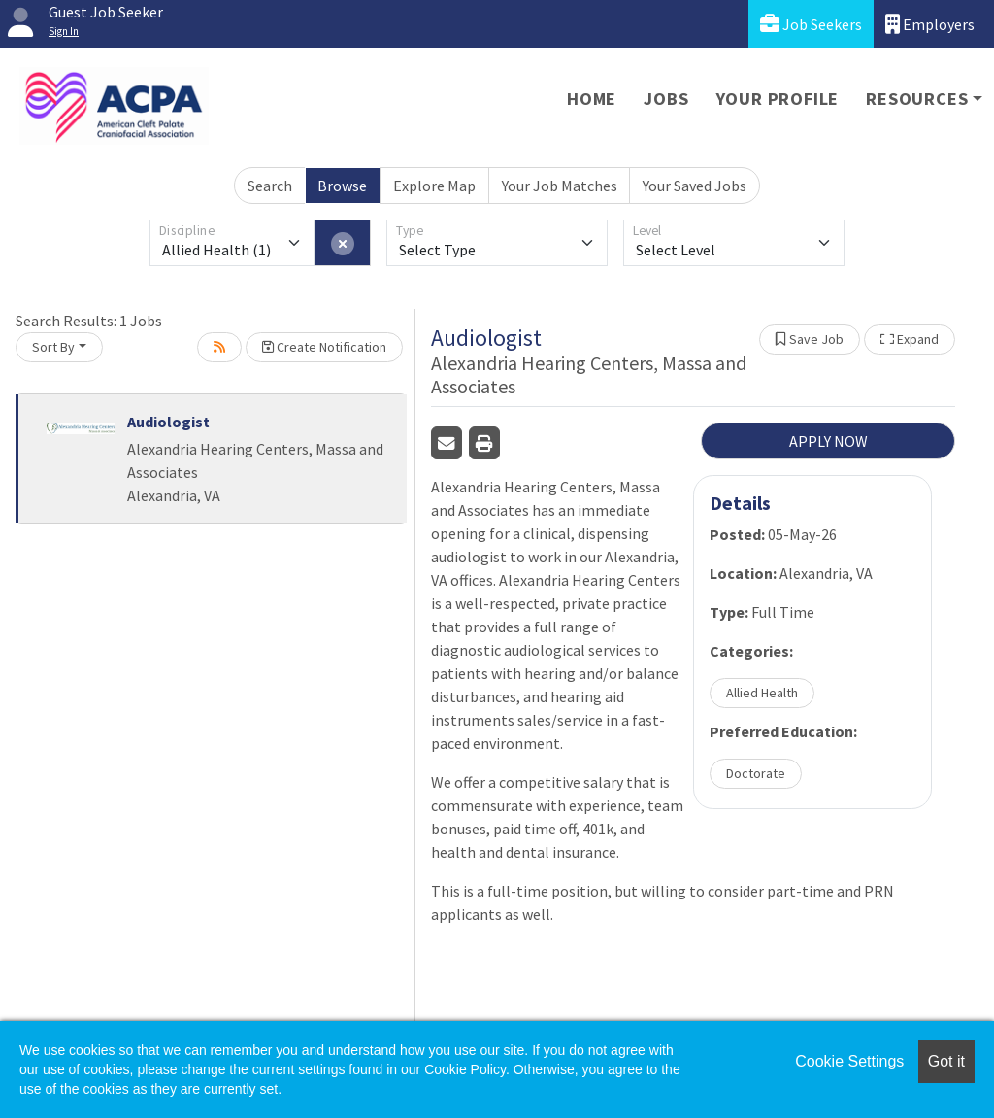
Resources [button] (917, 98)
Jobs (666, 98)
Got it (946, 1061)
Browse (342, 185)
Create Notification (324, 347)
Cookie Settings (849, 1061)
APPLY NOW (828, 441)
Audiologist (168, 421)
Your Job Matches (559, 185)
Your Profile (778, 98)
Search (270, 185)
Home (591, 98)
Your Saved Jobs (694, 185)
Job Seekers (811, 24)
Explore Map (434, 185)
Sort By (53, 347)
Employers (930, 24)
